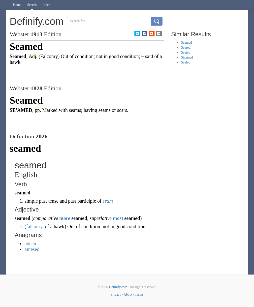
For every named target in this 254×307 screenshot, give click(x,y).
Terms (139, 294)
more (64, 218)
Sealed (185, 62)
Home (17, 5)
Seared (185, 47)
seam (108, 201)
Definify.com (118, 287)
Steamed (187, 57)
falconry (34, 226)
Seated (185, 52)
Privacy (116, 294)
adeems (32, 243)
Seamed (186, 42)
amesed (32, 249)
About (128, 294)
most (118, 218)
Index (46, 5)
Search (32, 5)
